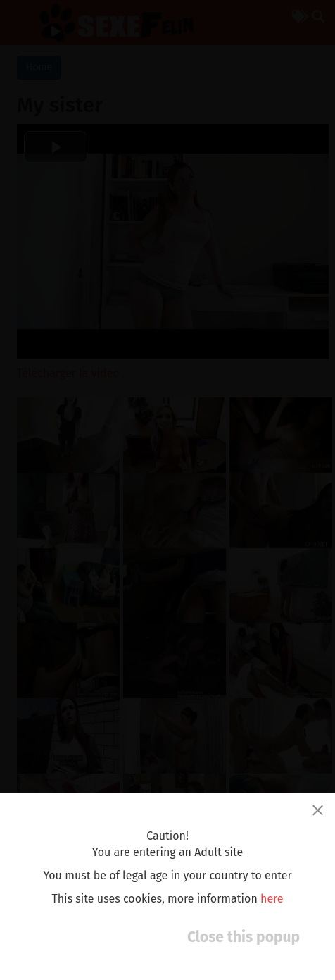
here (272, 898)
